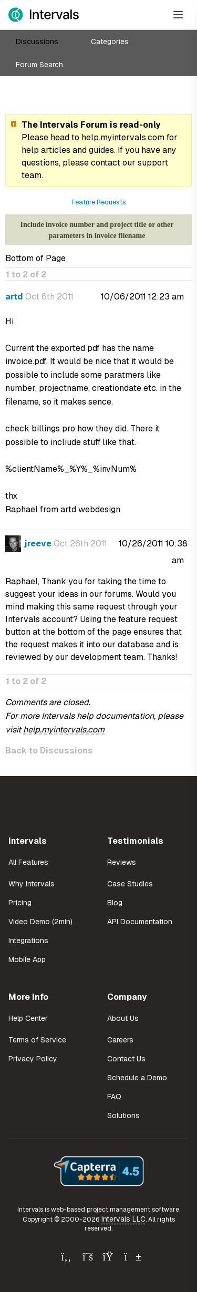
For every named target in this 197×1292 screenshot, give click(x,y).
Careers (120, 1040)
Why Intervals (31, 883)
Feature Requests (98, 202)
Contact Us (126, 1058)
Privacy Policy (32, 1058)
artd (14, 296)
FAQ (114, 1096)
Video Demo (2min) (40, 921)
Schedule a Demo (137, 1077)
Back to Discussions (49, 750)
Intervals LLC (123, 1219)
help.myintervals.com (122, 137)
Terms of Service (37, 1040)
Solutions (123, 1115)
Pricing (20, 902)
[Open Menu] (178, 14)
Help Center (28, 1018)
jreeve (37, 543)
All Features (28, 862)
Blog (114, 902)
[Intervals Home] (43, 14)
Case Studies (130, 883)
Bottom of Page (35, 258)
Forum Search (39, 64)
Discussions (37, 41)
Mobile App (27, 959)
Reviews (121, 862)
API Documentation (139, 921)
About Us (123, 1018)
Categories (110, 41)
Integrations (28, 940)
